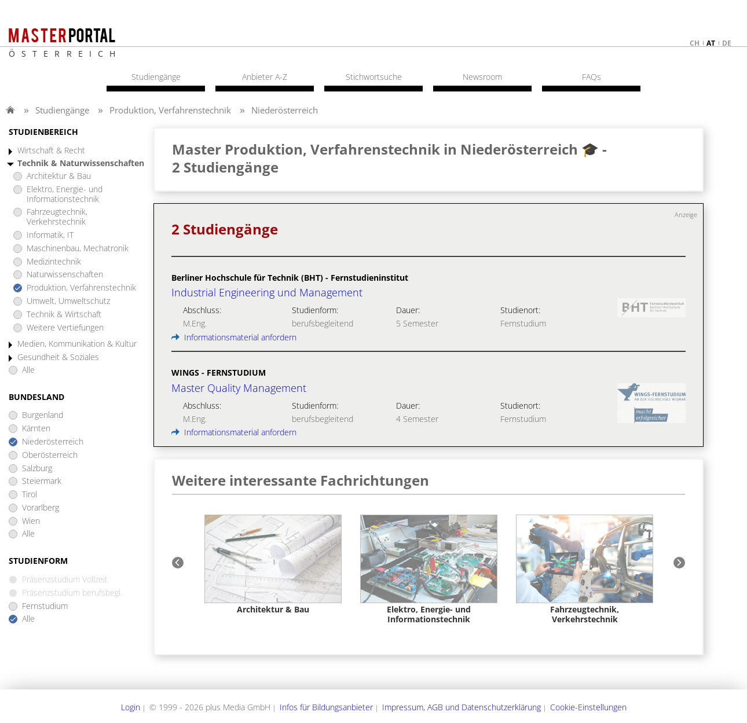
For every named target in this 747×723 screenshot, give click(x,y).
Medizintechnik (54, 262)
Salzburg (37, 469)
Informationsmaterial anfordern (233, 337)
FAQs (591, 77)
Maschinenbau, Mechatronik (78, 249)
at (710, 43)
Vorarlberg (40, 508)
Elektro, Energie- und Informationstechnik (64, 194)
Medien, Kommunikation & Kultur (77, 344)
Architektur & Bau (59, 176)
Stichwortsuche (374, 77)
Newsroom (482, 77)
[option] (273, 565)
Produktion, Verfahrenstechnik (170, 110)
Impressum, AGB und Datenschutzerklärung (461, 707)
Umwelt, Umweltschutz (68, 301)
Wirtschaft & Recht (51, 151)
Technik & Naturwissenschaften (80, 163)
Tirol (29, 495)
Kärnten (36, 429)
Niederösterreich (284, 110)
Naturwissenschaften (65, 275)
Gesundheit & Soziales (58, 357)
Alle (28, 370)
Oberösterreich (50, 455)
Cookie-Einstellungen (588, 707)
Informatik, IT (50, 235)
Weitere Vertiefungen (65, 328)
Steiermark (41, 481)
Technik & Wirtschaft (64, 315)
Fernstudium (45, 606)
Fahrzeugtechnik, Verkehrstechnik (57, 217)
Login (130, 707)
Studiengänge (62, 110)
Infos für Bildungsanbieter (326, 707)
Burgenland (42, 415)
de (726, 43)
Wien (31, 521)
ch (695, 43)
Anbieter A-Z (264, 77)
